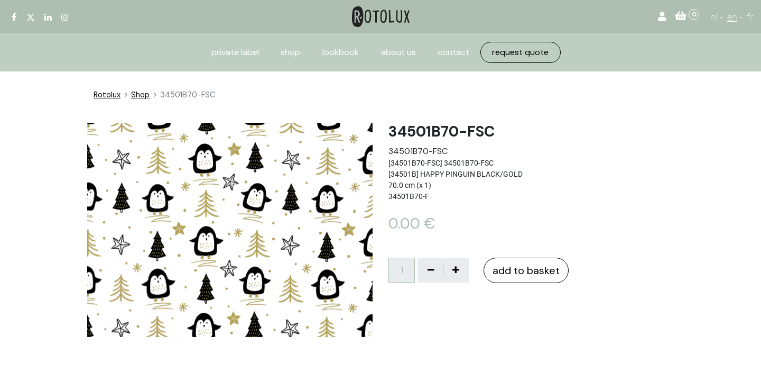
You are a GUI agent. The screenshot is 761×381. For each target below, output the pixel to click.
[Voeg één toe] (455, 270)
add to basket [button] (526, 270)
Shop (140, 94)
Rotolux (107, 94)
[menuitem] (235, 52)
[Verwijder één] (430, 270)
